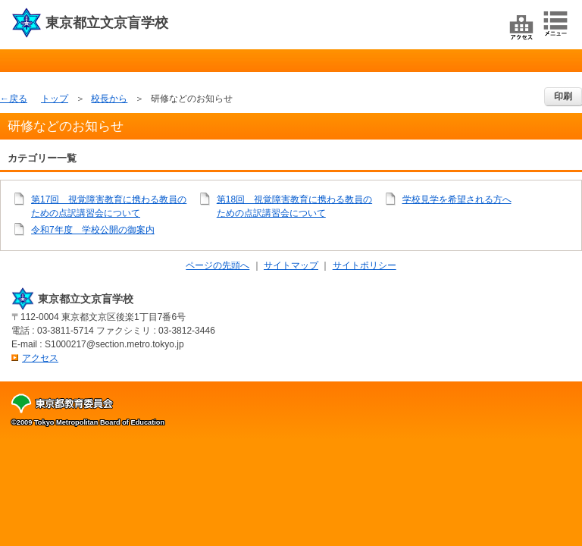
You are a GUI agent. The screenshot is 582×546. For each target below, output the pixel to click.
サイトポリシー (364, 265)
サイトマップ (291, 265)
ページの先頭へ (217, 265)
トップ (54, 98)
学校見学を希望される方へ (457, 199)
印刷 (563, 96)
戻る (18, 98)
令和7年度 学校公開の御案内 (93, 229)
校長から (109, 98)
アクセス (40, 358)
